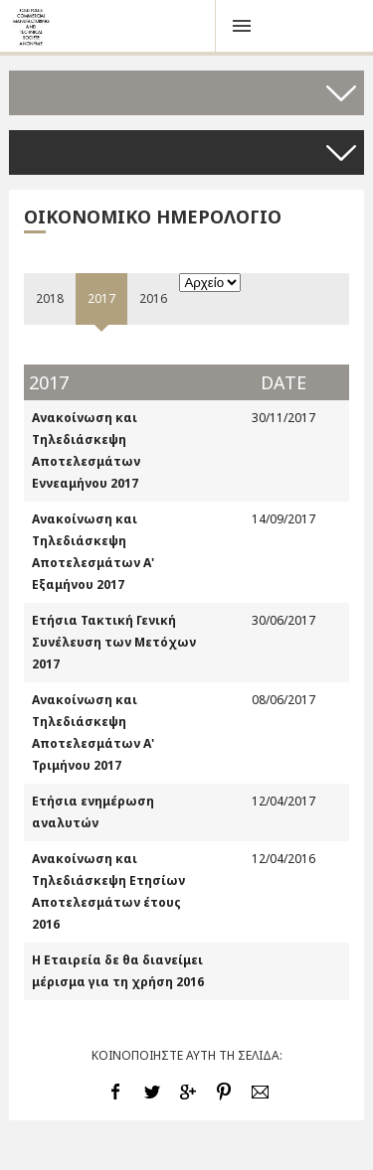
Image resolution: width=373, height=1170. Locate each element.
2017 (101, 298)
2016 (153, 298)
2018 (50, 298)
